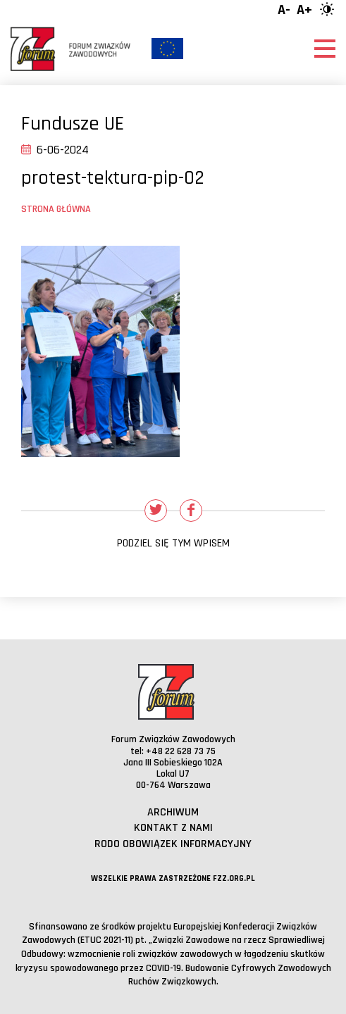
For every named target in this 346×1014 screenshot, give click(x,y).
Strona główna (56, 209)
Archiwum (173, 812)
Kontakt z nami (173, 827)
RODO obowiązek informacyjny (173, 844)
